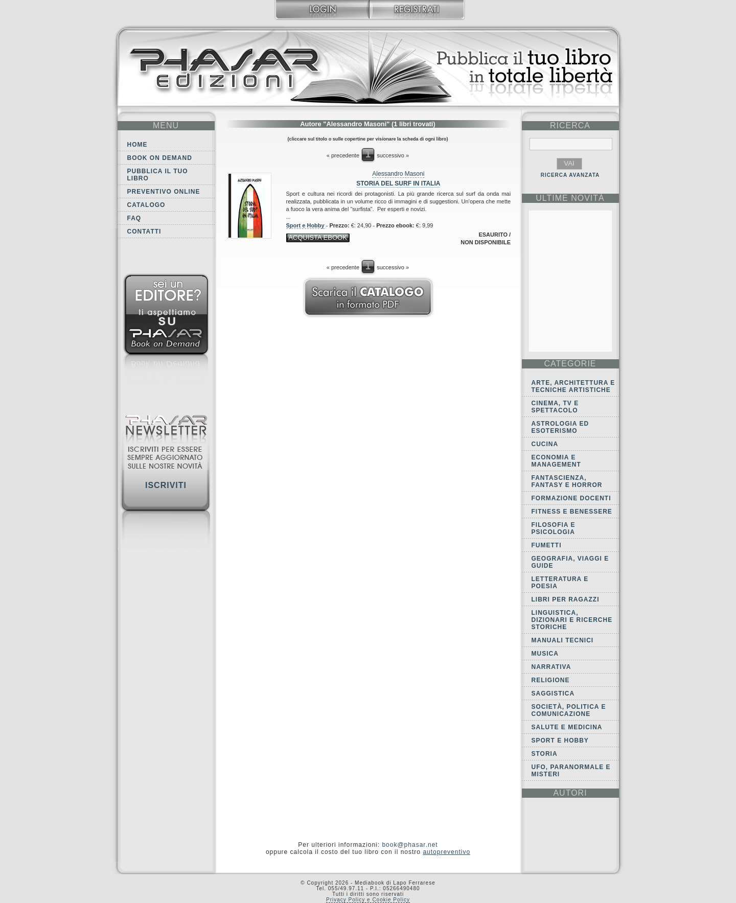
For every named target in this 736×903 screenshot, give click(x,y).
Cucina (545, 444)
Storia (545, 753)
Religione (551, 680)
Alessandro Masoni (398, 173)
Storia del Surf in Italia (398, 183)
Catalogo (146, 205)
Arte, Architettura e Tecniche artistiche (573, 386)
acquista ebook (317, 237)
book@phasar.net (410, 844)
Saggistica (553, 693)
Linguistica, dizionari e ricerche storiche (572, 620)
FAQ (134, 218)
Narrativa (551, 666)
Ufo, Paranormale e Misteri (571, 770)
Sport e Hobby (305, 225)
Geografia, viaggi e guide (570, 562)
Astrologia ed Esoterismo (560, 427)
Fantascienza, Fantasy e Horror (567, 481)
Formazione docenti (571, 498)
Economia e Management (556, 461)
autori (570, 793)
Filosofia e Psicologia (554, 528)
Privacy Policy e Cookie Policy (368, 899)
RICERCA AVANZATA (570, 175)
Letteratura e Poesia (560, 582)
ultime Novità (570, 198)
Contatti (144, 231)
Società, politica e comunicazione (569, 710)
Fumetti (547, 545)
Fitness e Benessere (572, 511)
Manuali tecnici (563, 640)
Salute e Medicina (567, 727)
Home (137, 144)
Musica (545, 653)
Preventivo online (163, 191)
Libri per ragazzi (566, 599)
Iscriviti (166, 485)
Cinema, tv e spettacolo (555, 407)
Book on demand (159, 157)
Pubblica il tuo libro (157, 175)
